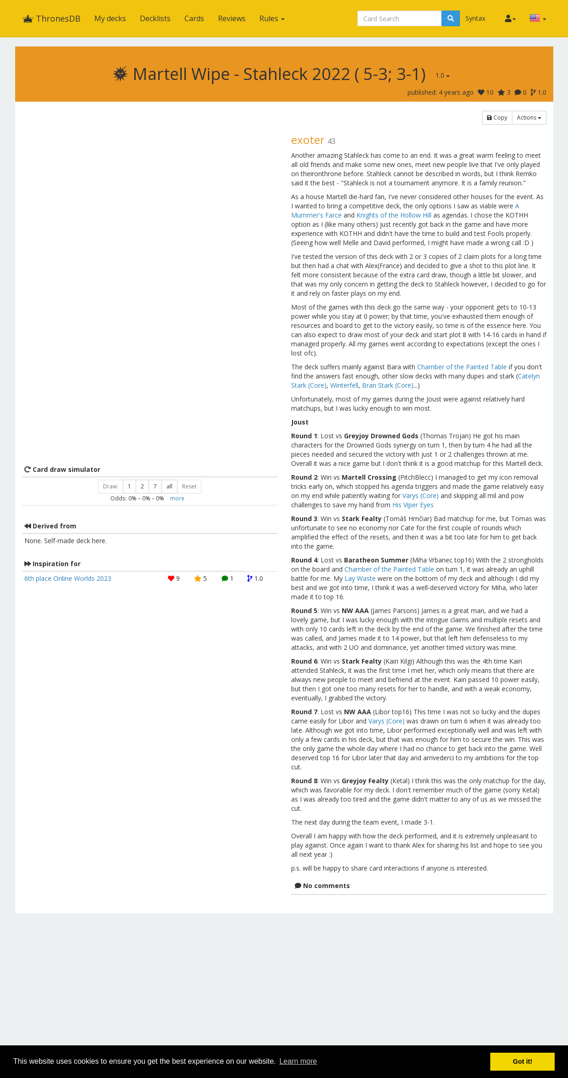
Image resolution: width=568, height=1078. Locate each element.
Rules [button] (272, 18)
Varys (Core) (420, 495)
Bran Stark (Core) (387, 385)
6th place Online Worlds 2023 (67, 578)
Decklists (155, 18)
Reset (189, 486)
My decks (110, 18)
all (169, 486)
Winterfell (344, 385)
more (177, 498)
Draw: (110, 486)
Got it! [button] (522, 1061)
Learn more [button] (298, 1061)
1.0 (443, 75)
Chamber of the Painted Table (462, 366)
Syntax (475, 18)
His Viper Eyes (413, 504)
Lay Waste (360, 578)
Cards (194, 18)
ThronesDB (51, 18)
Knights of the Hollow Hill (393, 215)
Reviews (232, 18)
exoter (308, 139)
